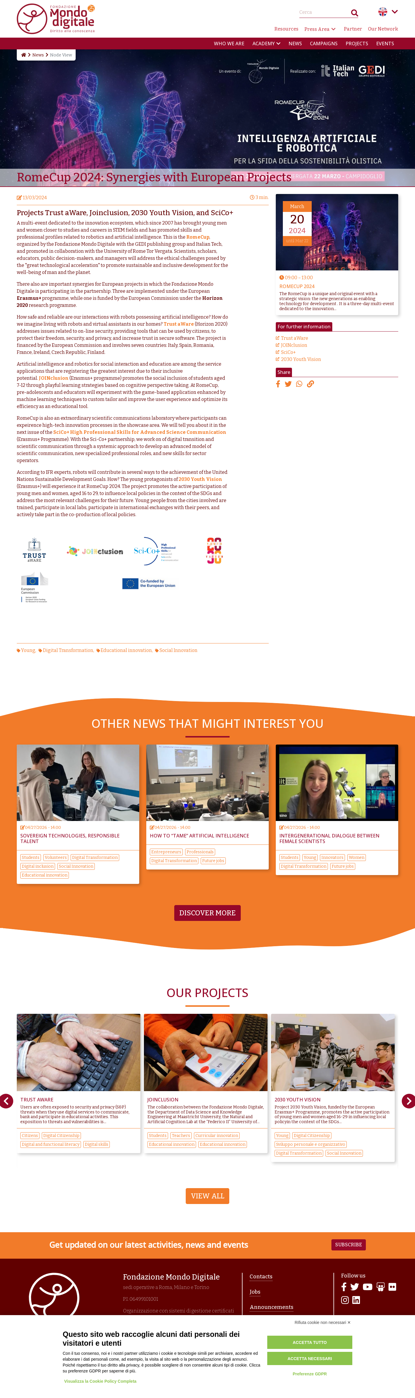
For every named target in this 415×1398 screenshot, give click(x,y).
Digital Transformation (68, 650)
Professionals (200, 851)
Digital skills (96, 1144)
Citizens (30, 1135)
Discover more (207, 913)
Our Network (383, 29)
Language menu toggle (394, 11)
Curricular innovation (216, 1135)
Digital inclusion (38, 866)
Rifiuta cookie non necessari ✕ (323, 1322)
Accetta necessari (310, 1358)
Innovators (332, 857)
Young (28, 650)
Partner (353, 29)
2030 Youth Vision (301, 359)
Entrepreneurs (166, 851)
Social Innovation (178, 650)
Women (356, 857)
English (383, 11)
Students (30, 857)
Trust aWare (294, 338)
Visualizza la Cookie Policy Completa (100, 1381)
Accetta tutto (310, 1342)
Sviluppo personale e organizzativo (310, 1144)
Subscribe (348, 1245)
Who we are (229, 43)
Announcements (271, 1307)
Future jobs (213, 860)
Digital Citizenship (61, 1135)
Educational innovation (126, 650)
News (295, 43)
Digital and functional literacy (50, 1144)
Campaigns (324, 43)
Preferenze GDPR (310, 1374)
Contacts (261, 1276)
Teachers (181, 1135)
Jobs (255, 1292)
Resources (286, 29)
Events (385, 43)
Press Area (317, 29)
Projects (357, 43)
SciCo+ (288, 352)
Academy (264, 43)
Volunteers (56, 857)
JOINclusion (294, 345)
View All (207, 1196)
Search (354, 14)
